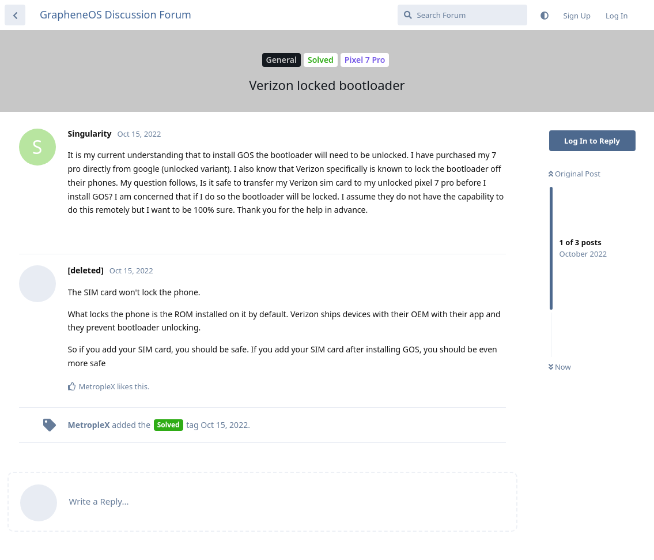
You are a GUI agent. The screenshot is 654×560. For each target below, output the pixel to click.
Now (560, 367)
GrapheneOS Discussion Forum (115, 14)
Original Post (574, 173)
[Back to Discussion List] (15, 15)
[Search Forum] (462, 15)
